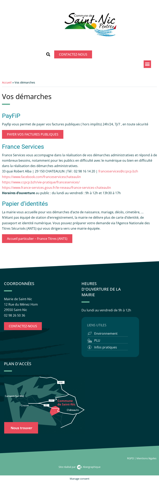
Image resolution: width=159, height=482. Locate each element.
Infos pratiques (105, 347)
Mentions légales (146, 458)
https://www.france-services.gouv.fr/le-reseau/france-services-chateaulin (56, 187)
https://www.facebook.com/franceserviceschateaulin (41, 177)
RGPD (130, 458)
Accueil (7, 82)
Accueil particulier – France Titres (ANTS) (37, 238)
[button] (48, 54)
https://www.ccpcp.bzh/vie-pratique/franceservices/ (41, 182)
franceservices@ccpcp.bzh (118, 171)
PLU (97, 340)
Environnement (106, 333)
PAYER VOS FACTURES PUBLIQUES (32, 134)
